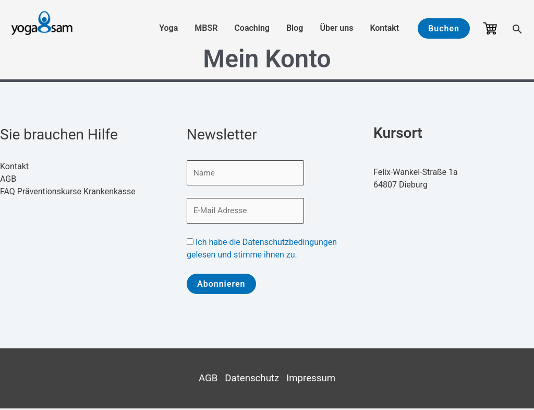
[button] (444, 28)
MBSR (206, 28)
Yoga (168, 28)
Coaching (252, 28)
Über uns (336, 28)
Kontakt (384, 28)
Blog (294, 28)
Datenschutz (252, 379)
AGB (8, 179)
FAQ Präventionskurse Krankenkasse (68, 191)
